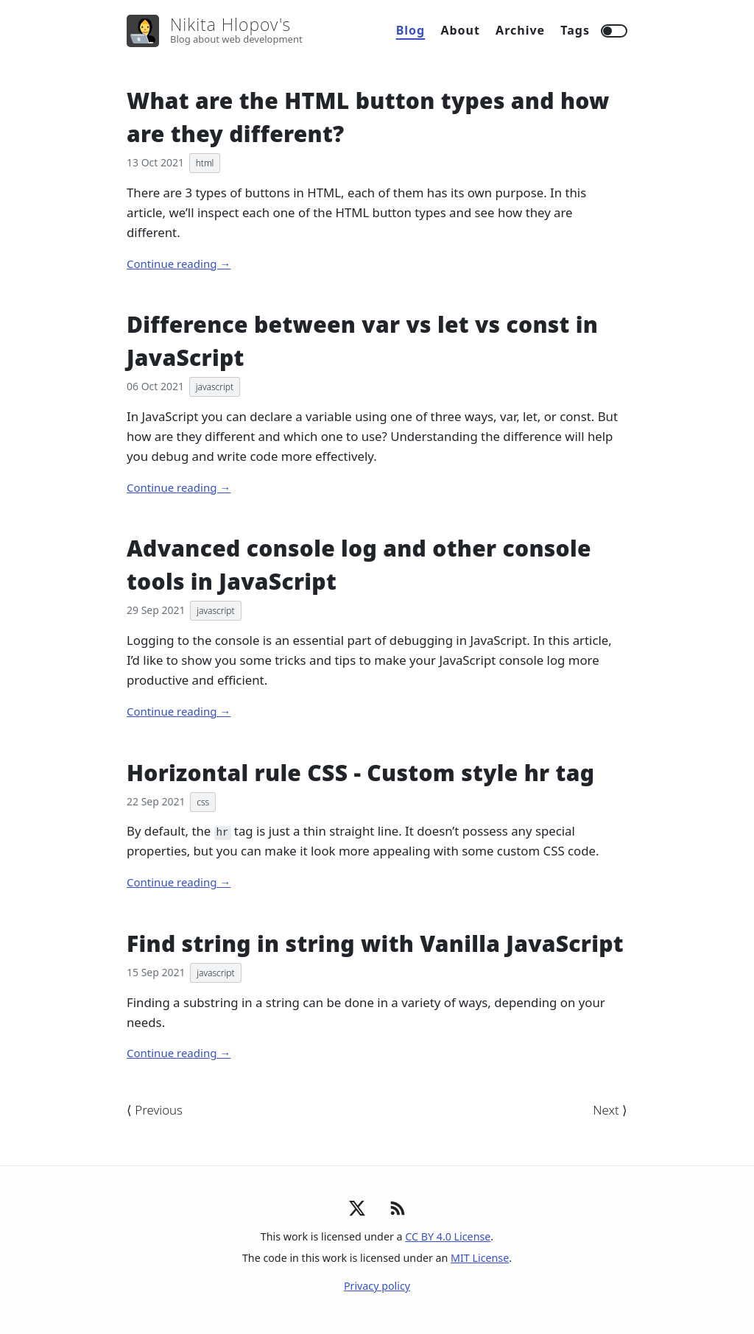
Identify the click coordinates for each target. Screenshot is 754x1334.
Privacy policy (377, 1286)
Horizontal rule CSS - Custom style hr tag (360, 773)
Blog (411, 30)
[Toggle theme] (614, 31)
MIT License (480, 1258)
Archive (520, 30)
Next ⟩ (610, 1109)
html (205, 163)
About (460, 30)
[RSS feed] (397, 1216)
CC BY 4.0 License (447, 1236)
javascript (214, 387)
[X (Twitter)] (357, 1212)
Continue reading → (178, 263)
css (203, 802)
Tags (575, 30)
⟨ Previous (155, 1109)
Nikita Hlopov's (230, 24)
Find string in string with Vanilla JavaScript (375, 943)
